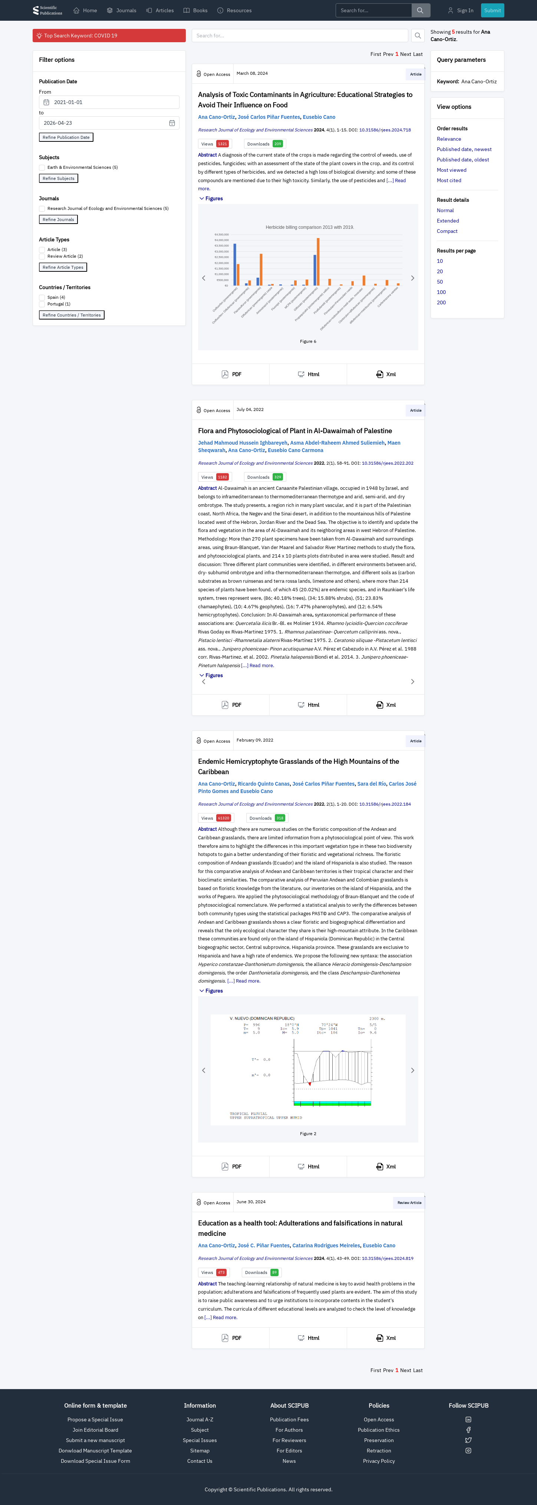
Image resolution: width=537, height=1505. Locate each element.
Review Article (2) (65, 256)
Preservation (379, 1440)
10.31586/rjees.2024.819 (388, 1258)
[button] (203, 278)
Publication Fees (289, 1419)
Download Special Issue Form (95, 1461)
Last (418, 54)
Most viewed (452, 170)
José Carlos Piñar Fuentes (269, 117)
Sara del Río (372, 783)
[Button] (418, 35)
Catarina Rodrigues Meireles (326, 1245)
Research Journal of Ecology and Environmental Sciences (255, 130)
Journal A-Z (200, 1419)
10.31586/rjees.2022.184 (385, 804)
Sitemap (200, 1450)
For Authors (289, 1430)
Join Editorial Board (95, 1430)
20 (440, 271)
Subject (200, 1430)
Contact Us (200, 1461)
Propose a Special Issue (95, 1419)
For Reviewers (289, 1440)
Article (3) (57, 249)
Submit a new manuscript (95, 1440)
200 (441, 302)
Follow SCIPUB (468, 1405)
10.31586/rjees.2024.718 (385, 130)
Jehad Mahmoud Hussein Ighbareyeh (242, 442)
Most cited (449, 180)
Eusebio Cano (319, 117)
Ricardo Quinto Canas (264, 783)
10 (440, 261)
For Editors (289, 1450)
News (289, 1461)
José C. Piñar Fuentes (264, 1245)
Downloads (265, 143)
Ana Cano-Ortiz (216, 117)
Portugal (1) (58, 304)
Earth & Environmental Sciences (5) (82, 167)
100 (441, 292)
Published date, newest (464, 149)
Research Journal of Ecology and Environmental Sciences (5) (108, 208)
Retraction (379, 1450)
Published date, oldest (463, 159)
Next (405, 54)
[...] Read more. (257, 665)
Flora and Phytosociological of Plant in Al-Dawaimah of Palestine (295, 431)
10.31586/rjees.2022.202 (388, 463)
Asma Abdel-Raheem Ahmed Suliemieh (337, 442)
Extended (448, 220)
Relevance (449, 139)
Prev (388, 54)
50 (440, 281)
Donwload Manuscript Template (95, 1450)
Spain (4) (56, 297)
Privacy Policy (379, 1461)
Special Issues (200, 1440)
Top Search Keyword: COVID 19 (76, 35)
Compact (447, 231)
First (375, 54)
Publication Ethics (379, 1430)
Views (215, 143)
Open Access (379, 1419)
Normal (445, 210)
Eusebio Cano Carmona (295, 450)
